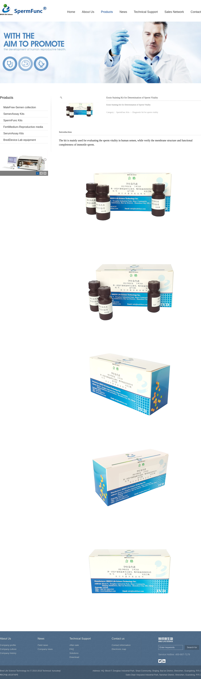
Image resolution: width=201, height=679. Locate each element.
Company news (45, 649)
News (123, 12)
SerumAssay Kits (13, 133)
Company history (8, 653)
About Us (88, 12)
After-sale (74, 645)
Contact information (121, 645)
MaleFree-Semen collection (19, 107)
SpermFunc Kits (12, 120)
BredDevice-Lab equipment (19, 140)
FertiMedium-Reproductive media (23, 126)
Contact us (118, 638)
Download (74, 657)
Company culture (8, 649)
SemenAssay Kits (13, 113)
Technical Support (146, 12)
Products (107, 12)
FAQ (72, 649)
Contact (196, 12)
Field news (43, 645)
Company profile (8, 645)
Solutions (74, 653)
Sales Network (174, 12)
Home (71, 12)
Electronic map (119, 649)
